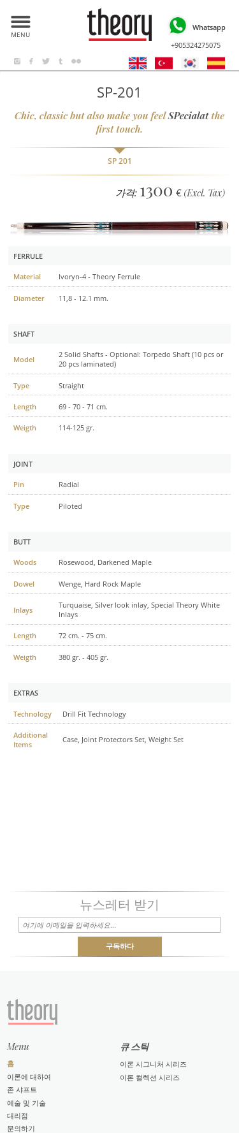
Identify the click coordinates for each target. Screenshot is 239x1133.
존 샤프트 (22, 1089)
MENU (20, 32)
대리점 (17, 1115)
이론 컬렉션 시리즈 (150, 1077)
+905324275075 (195, 31)
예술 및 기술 (26, 1102)
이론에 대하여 (29, 1076)
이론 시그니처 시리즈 (153, 1064)
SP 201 (120, 161)
